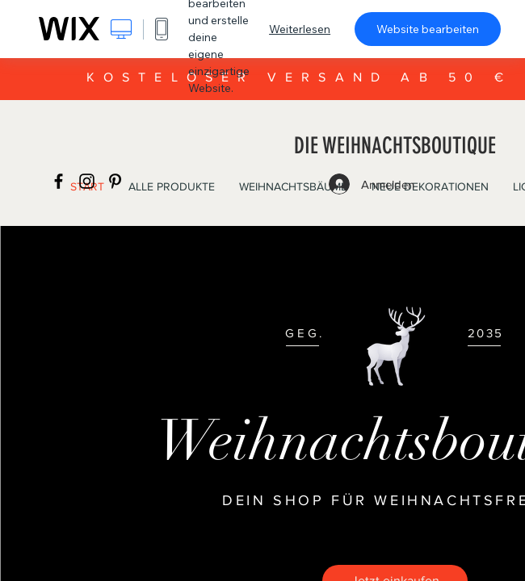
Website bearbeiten (427, 29)
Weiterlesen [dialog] (299, 29)
